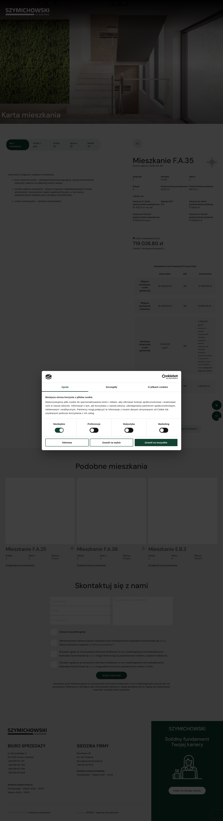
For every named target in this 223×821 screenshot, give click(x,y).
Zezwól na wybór (111, 442)
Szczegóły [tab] (111, 387)
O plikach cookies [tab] (158, 387)
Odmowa (67, 442)
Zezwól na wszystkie (156, 442)
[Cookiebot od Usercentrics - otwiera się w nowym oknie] (164, 377)
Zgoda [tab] (65, 387)
